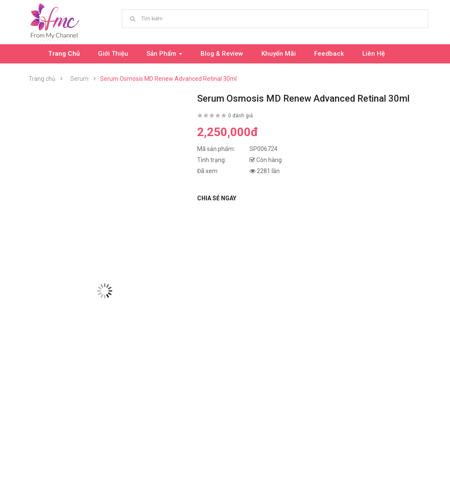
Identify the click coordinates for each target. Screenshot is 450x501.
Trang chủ (42, 79)
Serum (79, 79)
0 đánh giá (240, 116)
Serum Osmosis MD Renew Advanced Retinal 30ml (168, 79)
